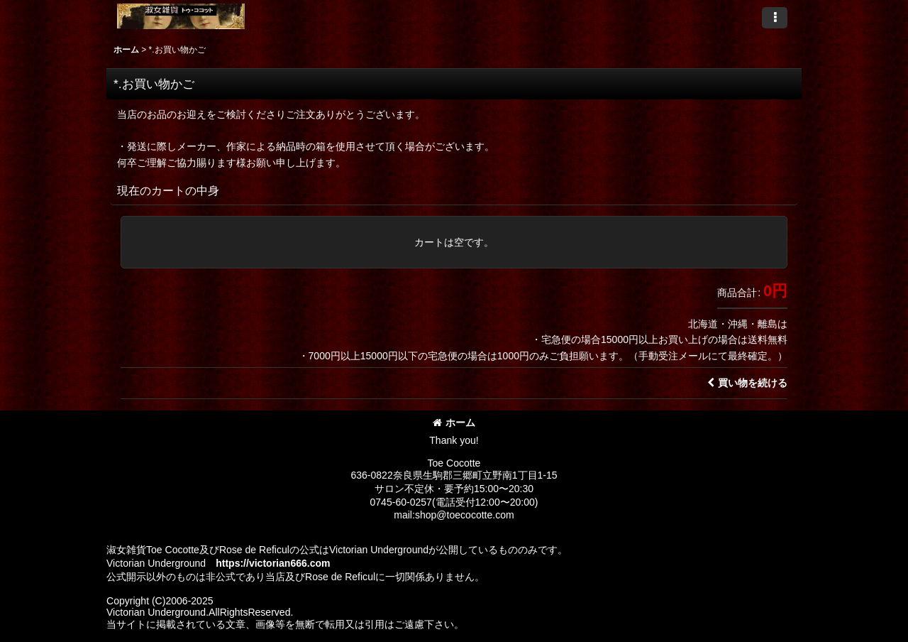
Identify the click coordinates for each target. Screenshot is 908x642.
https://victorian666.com (273, 563)
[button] (774, 17)
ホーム (454, 422)
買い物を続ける (747, 382)
